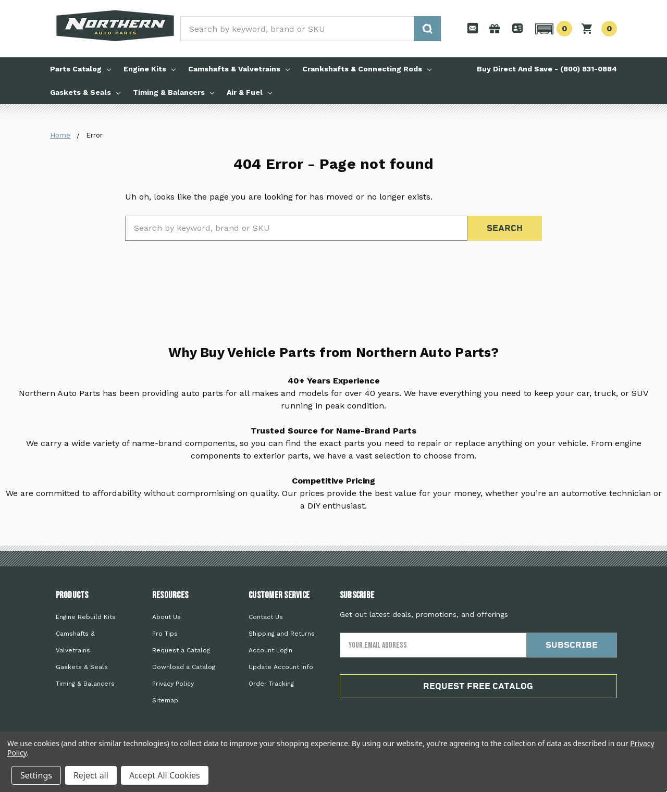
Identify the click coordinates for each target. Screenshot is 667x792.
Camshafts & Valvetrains (239, 69)
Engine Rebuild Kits (86, 617)
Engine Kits (149, 69)
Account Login (270, 650)
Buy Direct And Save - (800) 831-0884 (547, 69)
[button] (552, 29)
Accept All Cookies (164, 775)
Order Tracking (271, 683)
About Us (166, 617)
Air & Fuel (249, 92)
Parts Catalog (80, 69)
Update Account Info (281, 667)
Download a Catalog (183, 667)
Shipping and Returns (282, 633)
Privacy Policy (173, 683)
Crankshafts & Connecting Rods (366, 69)
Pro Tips (165, 633)
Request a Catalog (181, 650)
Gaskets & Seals (85, 92)
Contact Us (266, 617)
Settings (36, 775)
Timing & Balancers (173, 92)
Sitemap (165, 700)
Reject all (90, 775)
